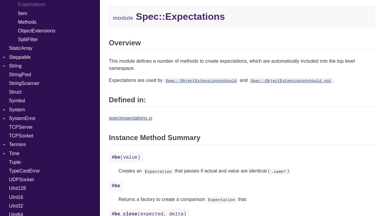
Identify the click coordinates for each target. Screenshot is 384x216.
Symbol (17, 100)
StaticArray (20, 48)
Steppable (20, 57)
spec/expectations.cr (131, 118)
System (17, 109)
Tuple (15, 162)
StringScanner (24, 83)
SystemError (22, 118)
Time (14, 153)
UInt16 (16, 197)
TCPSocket (21, 135)
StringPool (20, 74)
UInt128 (17, 188)
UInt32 (16, 205)
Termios (17, 144)
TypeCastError (24, 170)
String (15, 65)
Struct (15, 91)
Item (22, 13)
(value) (126, 157)
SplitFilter (28, 39)
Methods (27, 22)
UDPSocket (21, 179)
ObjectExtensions (37, 30)
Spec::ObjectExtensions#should (201, 81)
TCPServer (21, 127)
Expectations (32, 4)
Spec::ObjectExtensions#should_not (290, 81)
